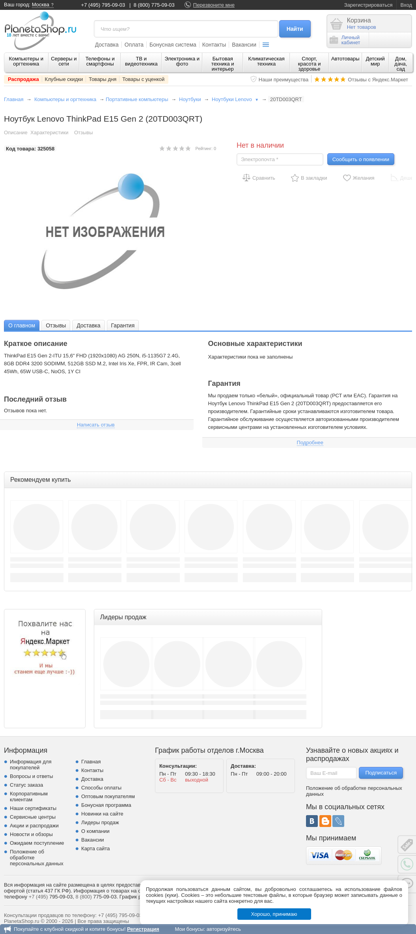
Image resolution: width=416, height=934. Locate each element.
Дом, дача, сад (400, 64)
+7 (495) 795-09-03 (103, 5)
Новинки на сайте (102, 814)
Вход (406, 5)
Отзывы (83, 132)
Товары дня (102, 79)
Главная (13, 99)
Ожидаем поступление (37, 843)
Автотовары (345, 59)
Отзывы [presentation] (56, 325)
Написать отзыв (96, 425)
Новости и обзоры (31, 834)
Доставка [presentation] (88, 325)
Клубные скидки (64, 79)
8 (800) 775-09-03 (154, 5)
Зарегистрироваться (368, 5)
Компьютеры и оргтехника (26, 61)
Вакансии (244, 44)
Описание (16, 132)
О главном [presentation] (21, 325)
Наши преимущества (284, 80)
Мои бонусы (189, 929)
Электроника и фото (182, 61)
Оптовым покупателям (108, 796)
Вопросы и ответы (31, 776)
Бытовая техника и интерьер (222, 64)
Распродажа (23, 79)
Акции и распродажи (34, 826)
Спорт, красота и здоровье (309, 64)
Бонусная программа (106, 805)
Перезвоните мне (214, 5)
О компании (95, 831)
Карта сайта (95, 848)
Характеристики (49, 132)
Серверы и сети (63, 61)
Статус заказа (26, 785)
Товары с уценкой (143, 79)
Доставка (107, 44)
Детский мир (375, 61)
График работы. (138, 897)
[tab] (21, 325)
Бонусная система (172, 44)
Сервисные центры (33, 817)
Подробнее (310, 442)
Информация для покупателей (30, 765)
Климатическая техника (266, 61)
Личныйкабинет (345, 40)
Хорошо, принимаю (274, 914)
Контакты (214, 44)
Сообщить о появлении (360, 159)
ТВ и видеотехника (141, 61)
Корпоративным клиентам (29, 796)
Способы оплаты (101, 788)
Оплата (134, 44)
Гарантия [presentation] (123, 325)
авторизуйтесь (224, 929)
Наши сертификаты (33, 808)
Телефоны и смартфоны (100, 61)
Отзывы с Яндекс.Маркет (378, 80)
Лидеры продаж (100, 822)
